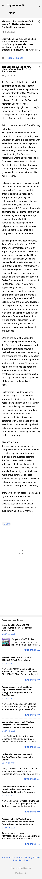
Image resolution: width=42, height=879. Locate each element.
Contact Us (17, 857)
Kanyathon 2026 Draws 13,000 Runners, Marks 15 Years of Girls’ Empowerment (17, 628)
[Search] (39, 6)
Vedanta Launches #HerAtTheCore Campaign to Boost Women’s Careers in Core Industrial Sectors (18, 725)
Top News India (16, 5)
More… (13, 13)
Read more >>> (32, 650)
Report (6, 524)
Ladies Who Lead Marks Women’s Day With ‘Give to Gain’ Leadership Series (17, 757)
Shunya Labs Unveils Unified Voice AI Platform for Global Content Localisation (17, 24)
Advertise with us (21, 860)
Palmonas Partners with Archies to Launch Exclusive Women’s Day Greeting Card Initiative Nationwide (18, 789)
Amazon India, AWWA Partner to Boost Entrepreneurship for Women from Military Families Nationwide (18, 822)
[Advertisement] (21, 595)
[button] (39, 21)
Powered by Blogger (21, 868)
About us (6, 857)
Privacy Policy (32, 857)
